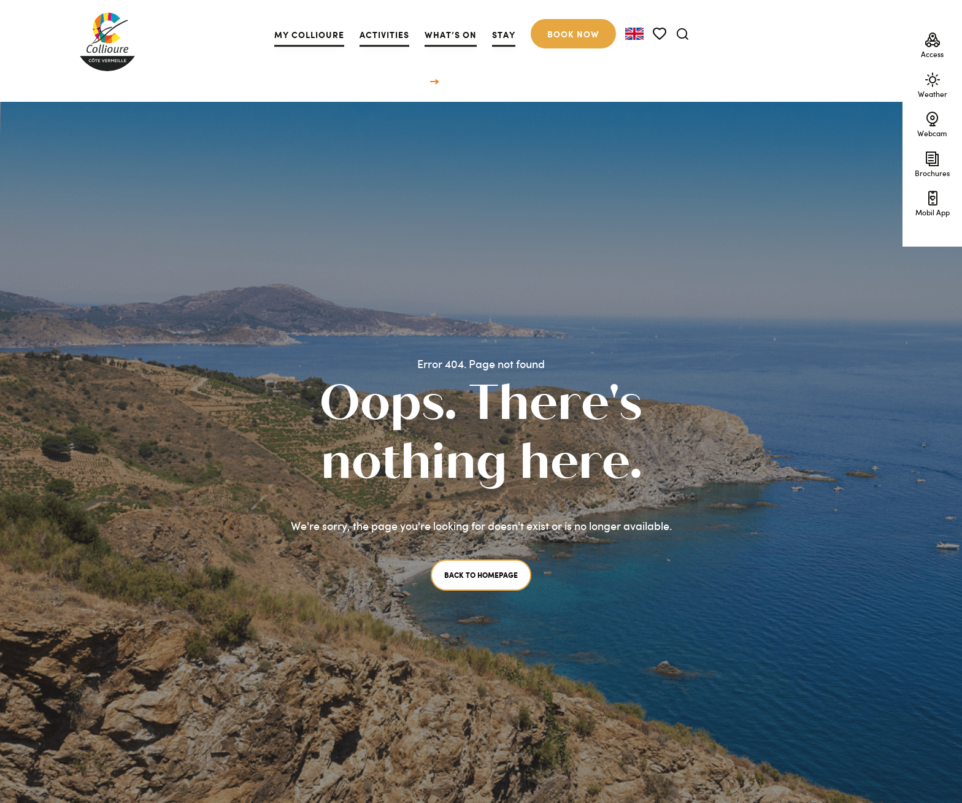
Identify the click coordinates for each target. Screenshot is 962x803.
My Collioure (309, 34)
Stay (503, 34)
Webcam (932, 123)
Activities (384, 34)
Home (416, 80)
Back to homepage (481, 575)
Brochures (932, 162)
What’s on (451, 34)
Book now (573, 34)
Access (932, 44)
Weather (932, 83)
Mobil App (932, 202)
